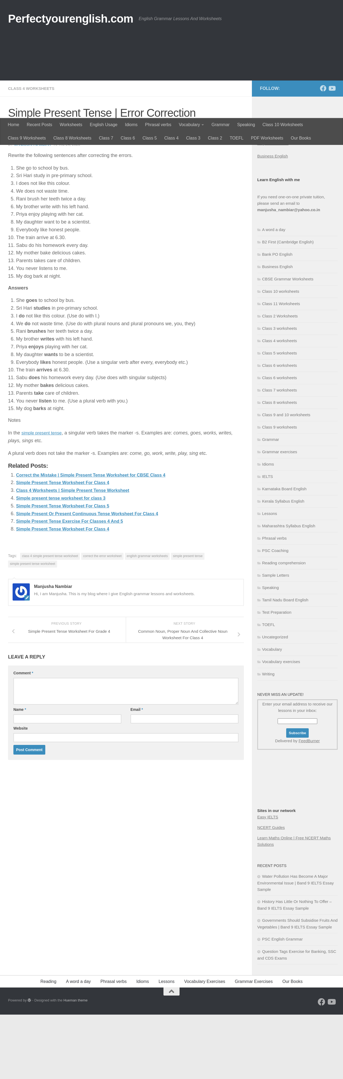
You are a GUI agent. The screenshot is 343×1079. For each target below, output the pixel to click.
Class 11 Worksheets (281, 368)
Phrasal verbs (158, 124)
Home (13, 124)
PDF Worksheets (267, 138)
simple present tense (43, 497)
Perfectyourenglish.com (70, 18)
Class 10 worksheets (280, 355)
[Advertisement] (171, 77)
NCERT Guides (271, 892)
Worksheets (71, 124)
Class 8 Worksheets (72, 138)
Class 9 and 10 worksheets (286, 479)
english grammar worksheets (147, 620)
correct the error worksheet (102, 620)
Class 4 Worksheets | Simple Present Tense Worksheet (78, 554)
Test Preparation (276, 676)
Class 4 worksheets (33, 153)
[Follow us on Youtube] (332, 152)
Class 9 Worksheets (27, 138)
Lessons (269, 578)
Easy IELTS (267, 881)
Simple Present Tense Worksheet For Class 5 (67, 570)
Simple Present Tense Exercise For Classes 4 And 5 (75, 585)
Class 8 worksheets (279, 466)
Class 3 (193, 138)
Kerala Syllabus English (283, 565)
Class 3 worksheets (279, 392)
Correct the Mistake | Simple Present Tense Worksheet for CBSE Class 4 (98, 539)
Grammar (220, 124)
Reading (48, 1046)
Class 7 (106, 138)
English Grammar (273, 207)
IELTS (267, 541)
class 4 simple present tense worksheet (50, 620)
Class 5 (150, 138)
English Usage (103, 124)
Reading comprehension (284, 627)
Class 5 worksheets (279, 417)
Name (19, 773)
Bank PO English (277, 318)
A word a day (273, 294)
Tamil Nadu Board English (285, 664)
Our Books (301, 138)
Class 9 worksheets (279, 491)
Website (20, 792)
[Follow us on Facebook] (323, 152)
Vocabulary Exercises (204, 1046)
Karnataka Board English (284, 553)
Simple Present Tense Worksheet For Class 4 (67, 546)
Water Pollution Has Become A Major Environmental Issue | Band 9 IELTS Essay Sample (295, 947)
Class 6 (128, 138)
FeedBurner (309, 805)
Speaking (246, 124)
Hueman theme (76, 1065)
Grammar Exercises (254, 1046)
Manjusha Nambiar (33, 209)
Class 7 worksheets (279, 454)
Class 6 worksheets (279, 429)
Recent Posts (39, 124)
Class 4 (171, 138)
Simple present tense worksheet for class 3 (65, 562)
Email (137, 773)
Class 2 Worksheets (280, 380)
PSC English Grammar (282, 1003)
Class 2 (215, 138)
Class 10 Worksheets (283, 124)
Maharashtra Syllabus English (288, 590)
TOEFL (236, 138)
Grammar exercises (279, 516)
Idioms (131, 124)
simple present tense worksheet (32, 628)
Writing (268, 738)
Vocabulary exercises (281, 726)
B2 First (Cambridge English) (288, 306)
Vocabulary (189, 124)
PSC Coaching (275, 615)
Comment (23, 737)
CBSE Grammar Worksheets (287, 343)
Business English (272, 220)
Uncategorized (275, 701)
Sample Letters (275, 639)
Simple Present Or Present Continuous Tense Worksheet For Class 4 (94, 577)
